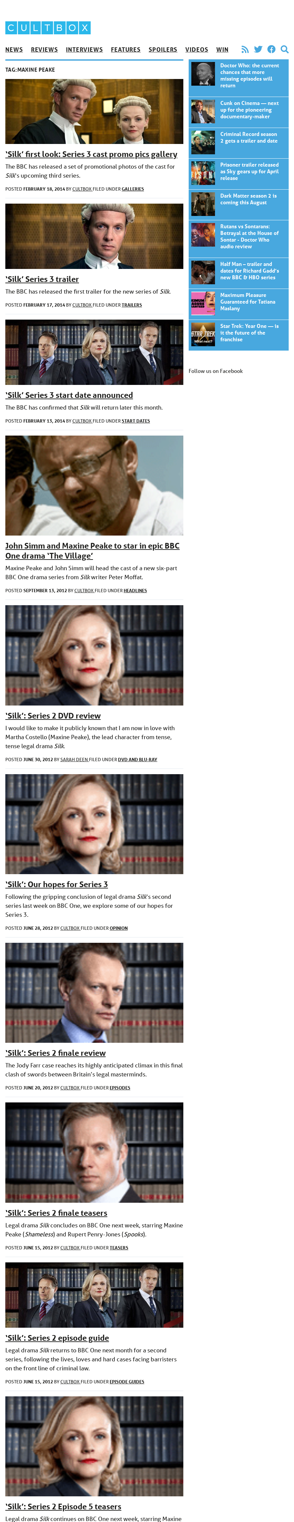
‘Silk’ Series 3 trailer (42, 279)
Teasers (119, 1247)
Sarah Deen (74, 759)
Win (222, 49)
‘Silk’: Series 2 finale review (55, 1053)
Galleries (133, 189)
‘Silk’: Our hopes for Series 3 (56, 884)
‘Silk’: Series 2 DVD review (53, 716)
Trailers (132, 305)
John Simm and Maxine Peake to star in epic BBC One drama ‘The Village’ (92, 551)
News (14, 49)
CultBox (82, 189)
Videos (196, 49)
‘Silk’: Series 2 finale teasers (56, 1213)
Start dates (136, 421)
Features (126, 49)
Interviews (84, 49)
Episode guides (127, 1381)
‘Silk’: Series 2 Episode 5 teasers (63, 1506)
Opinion (119, 928)
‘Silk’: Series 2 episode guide (57, 1338)
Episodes (120, 1087)
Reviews (44, 49)
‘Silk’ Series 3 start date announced (69, 395)
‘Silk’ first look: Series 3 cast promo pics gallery (91, 154)
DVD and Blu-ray (137, 759)
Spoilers (163, 49)
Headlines (135, 590)
